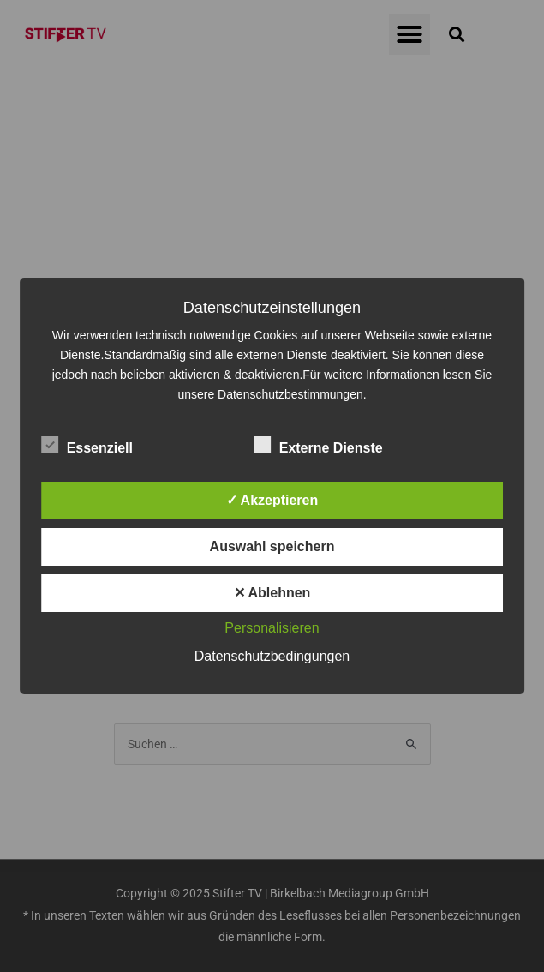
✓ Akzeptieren (272, 500)
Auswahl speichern (272, 546)
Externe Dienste (318, 445)
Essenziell (87, 445)
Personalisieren (271, 628)
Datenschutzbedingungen (272, 656)
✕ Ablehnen (272, 592)
